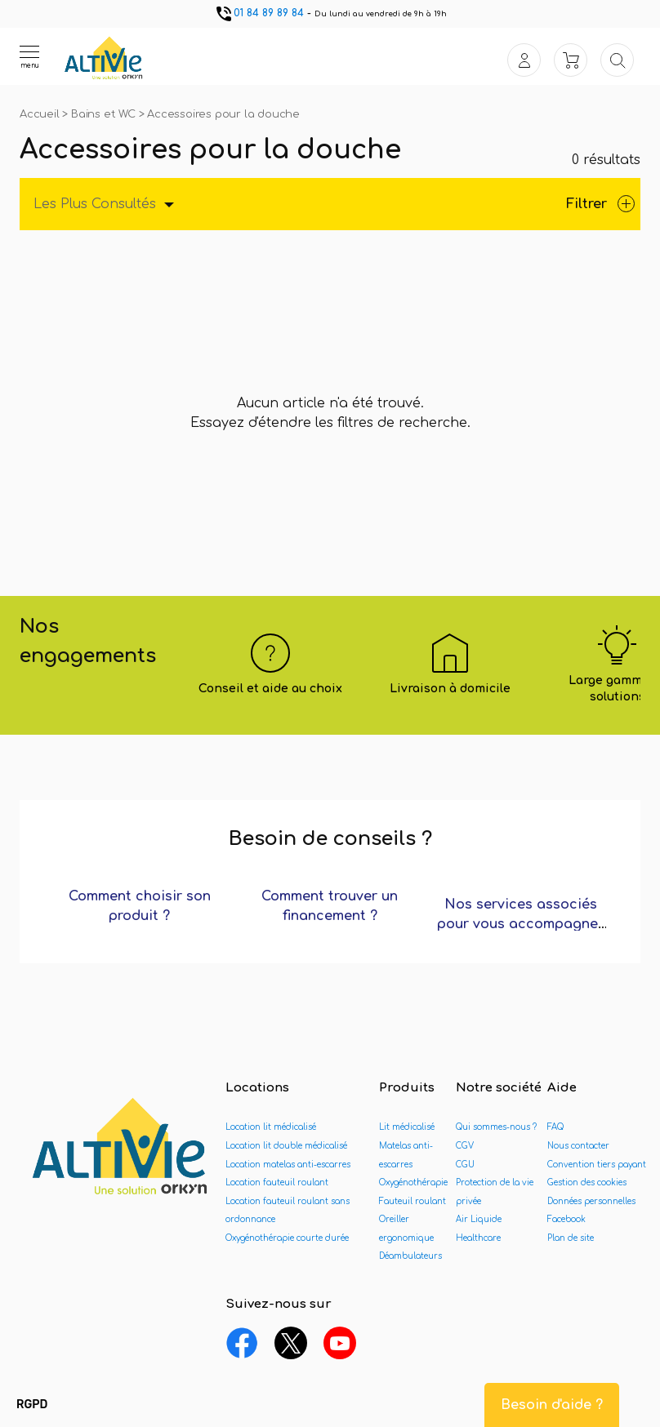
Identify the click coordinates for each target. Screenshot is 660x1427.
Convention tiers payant (596, 1164)
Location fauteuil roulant (276, 1182)
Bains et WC (105, 114)
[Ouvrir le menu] (29, 56)
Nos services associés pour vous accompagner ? (520, 924)
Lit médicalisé (407, 1126)
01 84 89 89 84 (259, 13)
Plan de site (570, 1238)
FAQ (555, 1126)
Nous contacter (578, 1145)
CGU (465, 1164)
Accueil (41, 114)
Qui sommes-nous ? (496, 1126)
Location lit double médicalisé (286, 1145)
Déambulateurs (410, 1255)
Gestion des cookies (587, 1182)
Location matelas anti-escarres (287, 1164)
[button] (32, 1405)
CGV (465, 1145)
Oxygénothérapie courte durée (287, 1238)
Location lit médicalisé (270, 1126)
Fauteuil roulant (412, 1201)
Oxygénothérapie (413, 1182)
